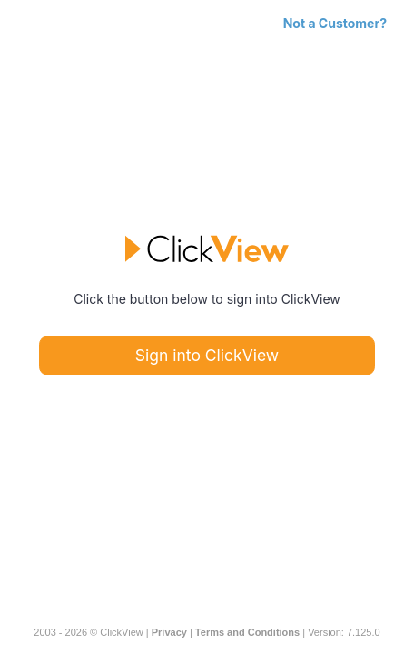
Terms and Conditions (247, 632)
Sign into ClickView (207, 355)
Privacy (169, 632)
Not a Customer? (335, 23)
